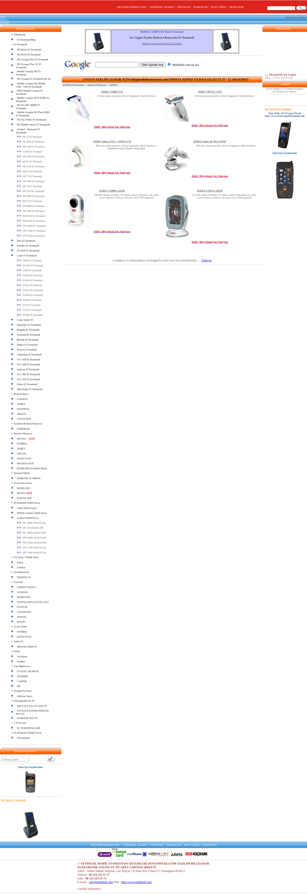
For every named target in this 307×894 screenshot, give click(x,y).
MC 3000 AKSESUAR (31, 523)
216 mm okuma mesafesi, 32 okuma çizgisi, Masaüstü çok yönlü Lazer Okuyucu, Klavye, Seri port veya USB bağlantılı (224, 196)
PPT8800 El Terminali (31, 206)
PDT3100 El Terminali (31, 216)
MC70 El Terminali (29, 186)
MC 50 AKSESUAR (30, 527)
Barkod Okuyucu (96, 85)
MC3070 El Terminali (31, 191)
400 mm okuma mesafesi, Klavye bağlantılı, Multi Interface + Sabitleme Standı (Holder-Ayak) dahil (126, 147)
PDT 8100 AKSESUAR (31, 542)
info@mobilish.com (101, 882)
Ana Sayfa (3, 18)
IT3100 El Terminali (30, 265)
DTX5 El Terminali (29, 285)
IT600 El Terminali (29, 270)
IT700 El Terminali (29, 310)
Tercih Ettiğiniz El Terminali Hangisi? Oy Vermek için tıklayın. (285, 90)
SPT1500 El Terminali (31, 235)
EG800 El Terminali (30, 280)
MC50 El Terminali (29, 201)
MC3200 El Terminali (31, 181)
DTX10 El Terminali (30, 290)
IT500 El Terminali (29, 300)
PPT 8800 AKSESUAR (31, 537)
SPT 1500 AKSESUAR (31, 547)
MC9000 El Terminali (31, 196)
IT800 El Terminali (29, 260)
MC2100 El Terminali (31, 146)
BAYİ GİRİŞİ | (219, 6)
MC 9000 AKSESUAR (31, 532)
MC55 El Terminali (29, 171)
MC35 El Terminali (29, 136)
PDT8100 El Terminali (31, 221)
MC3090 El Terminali (31, 141)
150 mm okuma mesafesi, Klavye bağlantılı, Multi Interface (224, 96)
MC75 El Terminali (29, 176)
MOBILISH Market (73, 85)
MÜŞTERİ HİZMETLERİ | (132, 6)
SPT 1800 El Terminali (31, 230)
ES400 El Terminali (29, 151)
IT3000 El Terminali (30, 295)
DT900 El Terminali (30, 275)
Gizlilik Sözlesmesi (89, 889)
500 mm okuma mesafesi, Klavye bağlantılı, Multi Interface (226, 145)
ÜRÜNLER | (185, 6)
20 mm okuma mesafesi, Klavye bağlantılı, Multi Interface (126, 96)
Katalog (4, 22)
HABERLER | (201, 6)
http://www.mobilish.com (136, 882)
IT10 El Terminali (28, 305)
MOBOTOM (236, 6)
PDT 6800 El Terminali (31, 225)
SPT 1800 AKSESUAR (31, 552)
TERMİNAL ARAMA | (162, 6)
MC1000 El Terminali (31, 211)
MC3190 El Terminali (31, 166)
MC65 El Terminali (29, 161)
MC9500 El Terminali (31, 156)
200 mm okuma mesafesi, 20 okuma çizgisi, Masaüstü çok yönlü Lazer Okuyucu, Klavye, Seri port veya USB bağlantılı (126, 196)
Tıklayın (206, 260)
